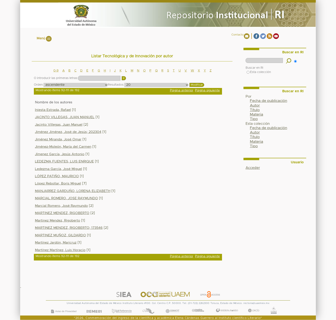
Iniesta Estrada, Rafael (53, 110)
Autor (255, 105)
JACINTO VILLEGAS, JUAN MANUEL (64, 117)
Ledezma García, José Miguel (58, 169)
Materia (256, 114)
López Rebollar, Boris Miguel (58, 183)
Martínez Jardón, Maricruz (55, 242)
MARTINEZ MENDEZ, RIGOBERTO (62, 213)
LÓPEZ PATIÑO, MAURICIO (57, 176)
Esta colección (259, 72)
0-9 (55, 70)
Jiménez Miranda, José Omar (58, 139)
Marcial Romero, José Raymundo (61, 205)
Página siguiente (207, 90)
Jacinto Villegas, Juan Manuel (58, 124)
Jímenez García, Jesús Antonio (59, 154)
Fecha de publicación (268, 101)
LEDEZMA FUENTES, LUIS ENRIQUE (64, 161)
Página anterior (181, 90)
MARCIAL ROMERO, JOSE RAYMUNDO (66, 198)
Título (255, 110)
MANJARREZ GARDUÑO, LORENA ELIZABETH (72, 191)
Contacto (237, 34)
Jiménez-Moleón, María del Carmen (63, 146)
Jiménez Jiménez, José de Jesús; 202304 (68, 132)
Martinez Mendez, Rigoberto (57, 220)
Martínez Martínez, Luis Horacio (60, 250)
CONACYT (172, 306)
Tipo (254, 119)
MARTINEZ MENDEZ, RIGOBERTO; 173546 (69, 227)
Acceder (253, 168)
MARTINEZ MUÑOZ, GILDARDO (60, 235)
